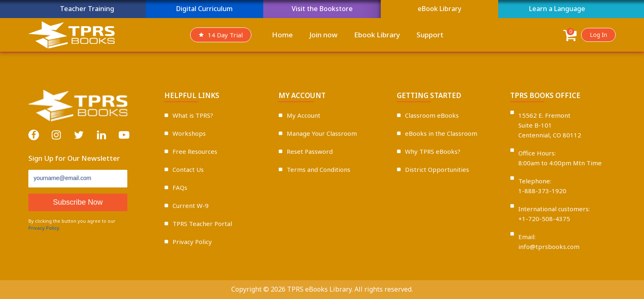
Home (282, 34)
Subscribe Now (78, 202)
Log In (598, 35)
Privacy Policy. (44, 228)
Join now (323, 34)
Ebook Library (377, 34)
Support (430, 34)
